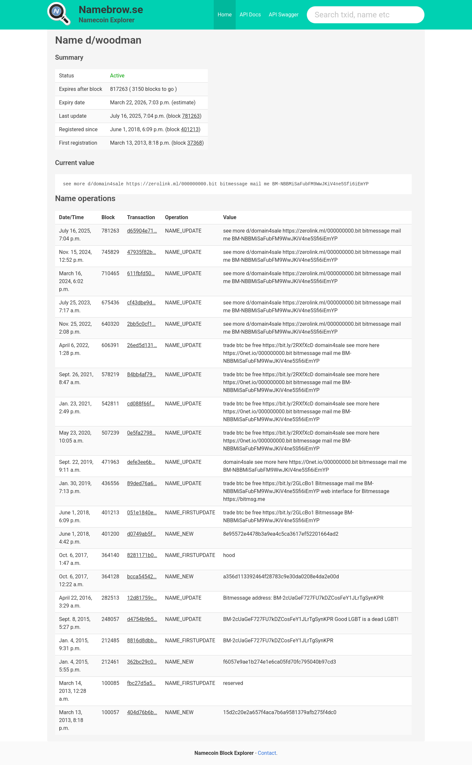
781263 (191, 116)
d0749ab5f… (141, 534)
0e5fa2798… (141, 433)
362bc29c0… (142, 662)
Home (225, 14)
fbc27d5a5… (141, 683)
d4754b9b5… (142, 619)
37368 (194, 143)
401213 (190, 129)
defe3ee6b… (141, 462)
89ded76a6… (142, 483)
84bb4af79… (141, 374)
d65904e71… (142, 231)
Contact (267, 753)
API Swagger (284, 14)
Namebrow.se (111, 9)
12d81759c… (142, 598)
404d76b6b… (142, 712)
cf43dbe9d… (141, 303)
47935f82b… (141, 252)
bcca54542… (142, 576)
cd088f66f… (141, 404)
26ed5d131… (142, 345)
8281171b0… (142, 555)
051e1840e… (142, 512)
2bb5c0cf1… (141, 324)
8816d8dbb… (142, 640)
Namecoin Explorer (107, 20)
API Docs (250, 14)
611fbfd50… (141, 273)
